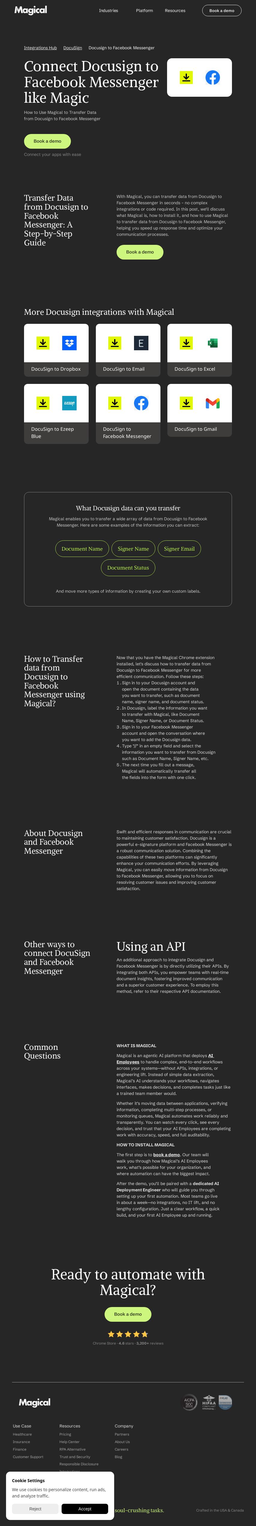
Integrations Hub (40, 47)
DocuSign (72, 47)
